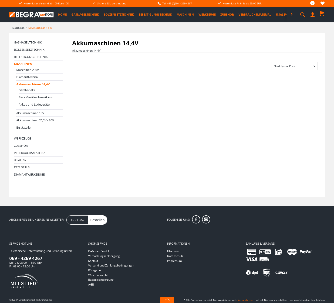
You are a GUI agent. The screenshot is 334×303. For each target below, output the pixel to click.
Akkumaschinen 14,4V (33, 84)
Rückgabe (94, 270)
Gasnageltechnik (28, 42)
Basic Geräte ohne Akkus (36, 97)
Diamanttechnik (27, 77)
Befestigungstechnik (31, 57)
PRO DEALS (22, 167)
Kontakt (93, 261)
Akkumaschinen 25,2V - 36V (35, 120)
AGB (91, 284)
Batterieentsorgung (101, 280)
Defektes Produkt (99, 251)
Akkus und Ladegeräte (34, 104)
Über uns (173, 251)
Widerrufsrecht (98, 275)
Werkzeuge (22, 138)
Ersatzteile (23, 127)
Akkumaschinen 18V (30, 113)
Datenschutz (175, 256)
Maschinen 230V (27, 70)
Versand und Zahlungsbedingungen (111, 265)
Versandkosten (246, 300)
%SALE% (20, 160)
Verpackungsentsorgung (104, 256)
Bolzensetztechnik (29, 49)
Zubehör (21, 145)
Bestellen (97, 220)
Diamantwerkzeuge (29, 174)
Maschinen (23, 64)
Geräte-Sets (27, 90)
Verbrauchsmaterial (30, 153)
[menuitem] (310, 3)
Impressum (174, 261)
